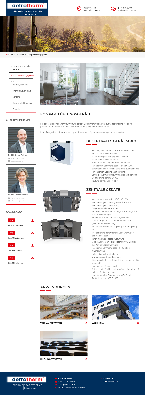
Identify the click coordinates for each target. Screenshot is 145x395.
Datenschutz (113, 381)
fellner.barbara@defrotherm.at (19, 201)
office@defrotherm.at (127, 10)
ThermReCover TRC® (22, 90)
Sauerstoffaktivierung (22, 103)
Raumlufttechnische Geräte (21, 68)
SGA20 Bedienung (16, 238)
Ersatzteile (17, 109)
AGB (104, 381)
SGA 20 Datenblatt (16, 226)
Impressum (107, 378)
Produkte (20, 55)
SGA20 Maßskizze (15, 263)
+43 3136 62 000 (125, 8)
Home (10, 55)
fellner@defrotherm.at (17, 161)
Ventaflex (17, 96)
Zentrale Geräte (15, 250)
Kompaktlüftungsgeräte (23, 75)
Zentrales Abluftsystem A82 (20, 83)
